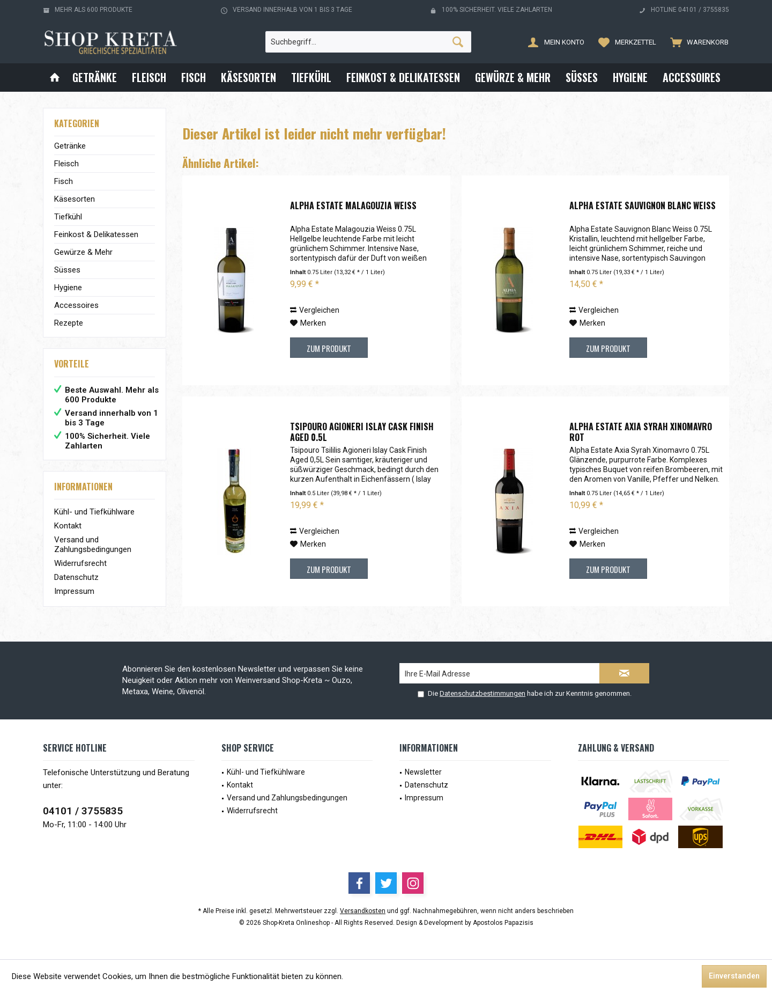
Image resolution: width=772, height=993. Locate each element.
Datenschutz (76, 577)
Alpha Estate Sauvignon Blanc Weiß (642, 206)
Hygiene (68, 287)
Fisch (63, 181)
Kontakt (67, 526)
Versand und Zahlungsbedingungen (92, 544)
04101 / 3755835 (83, 811)
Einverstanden (734, 976)
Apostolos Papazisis (503, 922)
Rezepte (68, 323)
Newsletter (423, 772)
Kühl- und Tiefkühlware (94, 512)
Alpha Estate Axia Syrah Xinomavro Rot (640, 432)
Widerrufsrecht (80, 563)
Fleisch (66, 163)
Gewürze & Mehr (83, 252)
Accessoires (76, 305)
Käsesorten (74, 199)
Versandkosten (362, 911)
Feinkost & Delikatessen (96, 234)
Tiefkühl (68, 217)
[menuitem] (697, 42)
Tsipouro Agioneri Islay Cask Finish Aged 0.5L (362, 432)
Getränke (70, 146)
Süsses (67, 270)
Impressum (74, 591)
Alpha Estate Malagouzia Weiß (353, 206)
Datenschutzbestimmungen (482, 693)
